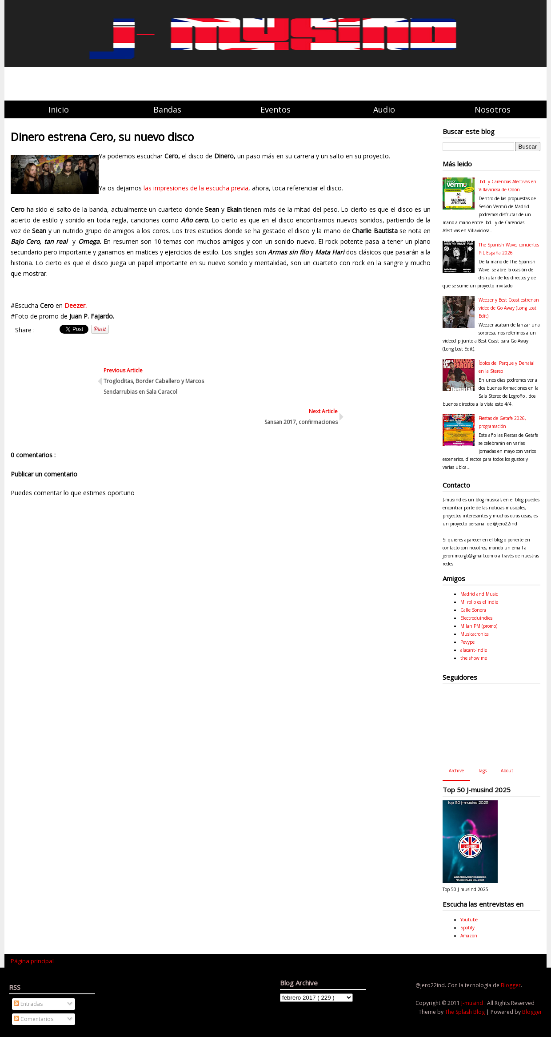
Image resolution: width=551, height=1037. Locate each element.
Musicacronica (474, 634)
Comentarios (33, 1019)
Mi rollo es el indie (479, 602)
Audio (384, 109)
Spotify (467, 927)
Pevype (467, 642)
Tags (482, 770)
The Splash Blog (465, 1012)
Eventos (275, 109)
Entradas (28, 1004)
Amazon (468, 935)
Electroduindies (476, 618)
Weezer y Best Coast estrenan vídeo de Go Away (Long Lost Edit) (509, 308)
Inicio (58, 109)
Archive (456, 770)
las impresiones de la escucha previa (195, 188)
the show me (473, 658)
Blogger (511, 985)
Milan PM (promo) (478, 626)
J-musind (472, 1003)
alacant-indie (473, 650)
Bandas (167, 109)
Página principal (32, 961)
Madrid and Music (479, 594)
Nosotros (493, 109)
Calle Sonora (473, 610)
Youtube (469, 919)
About (507, 770)
